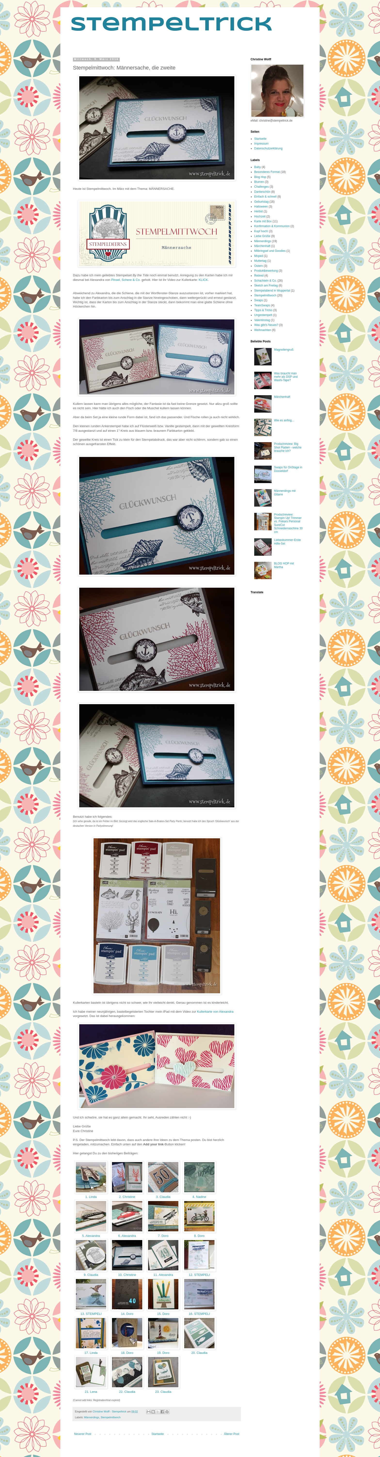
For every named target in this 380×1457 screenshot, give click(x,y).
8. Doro (199, 1236)
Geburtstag (261, 201)
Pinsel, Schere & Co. (126, 280)
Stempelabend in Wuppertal (272, 290)
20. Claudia (199, 1353)
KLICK (203, 280)
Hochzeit (260, 216)
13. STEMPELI (91, 1314)
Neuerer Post (82, 1434)
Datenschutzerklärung (268, 148)
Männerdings (91, 1417)
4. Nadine (199, 1197)
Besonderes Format (267, 172)
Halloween (261, 206)
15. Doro (163, 1314)
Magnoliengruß (283, 349)
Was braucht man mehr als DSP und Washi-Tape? (286, 377)
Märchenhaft (262, 246)
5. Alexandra (91, 1236)
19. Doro (163, 1353)
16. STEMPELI (199, 1314)
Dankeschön (262, 191)
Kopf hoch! (261, 231)
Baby (257, 167)
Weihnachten (262, 330)
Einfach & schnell (265, 196)
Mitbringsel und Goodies (269, 251)
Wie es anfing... (284, 420)
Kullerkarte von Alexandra (215, 1011)
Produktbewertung (266, 270)
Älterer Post (231, 1434)
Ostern (258, 266)
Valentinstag (262, 320)
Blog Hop (260, 177)
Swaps (258, 300)
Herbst (258, 211)
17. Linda (91, 1353)
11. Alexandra (163, 1275)
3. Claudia (163, 1197)
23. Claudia (163, 1392)
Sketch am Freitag (266, 285)
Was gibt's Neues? (266, 325)
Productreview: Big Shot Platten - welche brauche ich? (287, 447)
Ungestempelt (263, 315)
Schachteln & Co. (265, 280)
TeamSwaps (262, 305)
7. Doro (163, 1236)
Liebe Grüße (262, 236)
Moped (258, 256)
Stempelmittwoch (110, 1417)
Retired (259, 275)
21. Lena (91, 1392)
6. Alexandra (127, 1236)
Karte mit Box (263, 221)
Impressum (261, 143)
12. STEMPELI (199, 1275)
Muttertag (260, 260)
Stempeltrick (171, 25)
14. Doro (127, 1314)
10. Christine (127, 1275)
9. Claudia (91, 1275)
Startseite (157, 1434)
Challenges (261, 186)
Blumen (259, 182)
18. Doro (127, 1353)
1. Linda (90, 1197)
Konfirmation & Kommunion (272, 226)
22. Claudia (127, 1392)
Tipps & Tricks (263, 310)
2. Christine (127, 1197)
